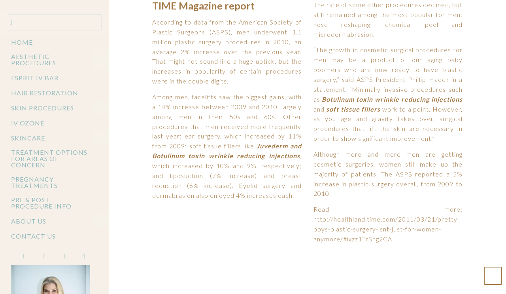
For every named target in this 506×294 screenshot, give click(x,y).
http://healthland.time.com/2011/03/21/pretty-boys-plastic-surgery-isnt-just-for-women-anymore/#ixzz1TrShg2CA (386, 230)
